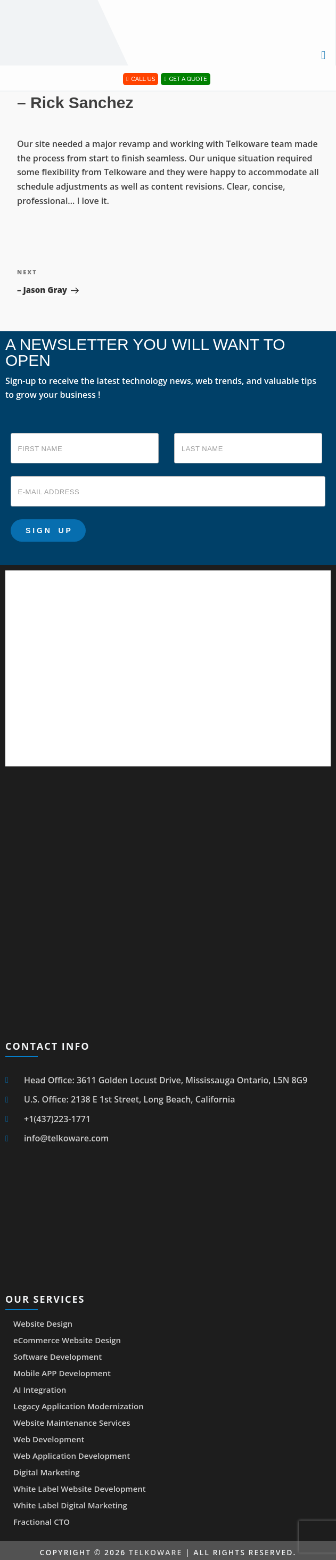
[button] (323, 54)
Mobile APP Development (62, 1373)
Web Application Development (71, 1455)
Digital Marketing (46, 1472)
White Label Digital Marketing (70, 1505)
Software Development (57, 1356)
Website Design (42, 1323)
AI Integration (39, 1389)
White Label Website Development (79, 1488)
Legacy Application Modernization (78, 1406)
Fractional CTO (41, 1521)
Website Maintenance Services (71, 1422)
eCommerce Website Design (67, 1340)
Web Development (48, 1439)
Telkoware (156, 1552)
